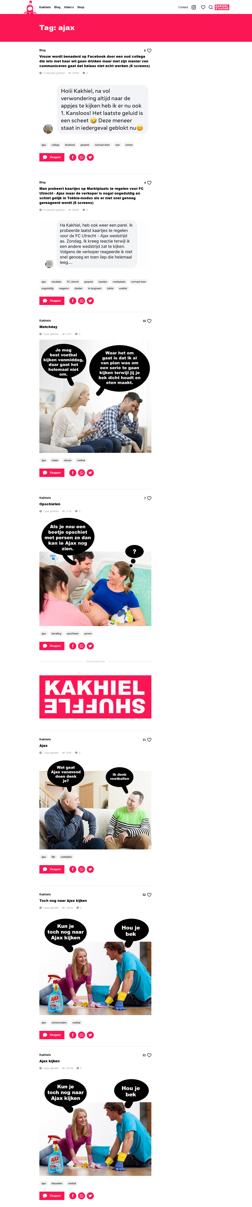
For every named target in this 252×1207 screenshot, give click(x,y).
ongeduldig (47, 288)
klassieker (57, 1183)
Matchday (48, 326)
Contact (183, 7)
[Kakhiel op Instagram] (194, 7)
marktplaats (119, 281)
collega (55, 144)
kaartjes (103, 281)
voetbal (123, 288)
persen (88, 633)
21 (147, 1055)
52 (147, 895)
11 (147, 740)
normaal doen (102, 144)
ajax (43, 144)
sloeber (79, 288)
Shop (80, 7)
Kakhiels (45, 7)
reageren (64, 288)
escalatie (56, 281)
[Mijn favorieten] (203, 7)
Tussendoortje (95, 661)
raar (117, 144)
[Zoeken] (211, 7)
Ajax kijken (49, 1061)
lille (53, 857)
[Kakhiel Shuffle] (222, 7)
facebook (70, 144)
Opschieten (49, 504)
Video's (69, 7)
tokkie (110, 288)
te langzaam (94, 288)
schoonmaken (59, 1022)
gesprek (84, 144)
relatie (55, 460)
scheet (128, 144)
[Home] (30, 7)
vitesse (68, 460)
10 (147, 321)
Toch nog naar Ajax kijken (63, 900)
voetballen (66, 857)
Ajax (43, 745)
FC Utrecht (73, 281)
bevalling (56, 633)
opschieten (73, 633)
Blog (57, 7)
